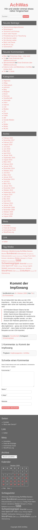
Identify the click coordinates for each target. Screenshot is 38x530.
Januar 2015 (8, 166)
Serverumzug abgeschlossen (14, 27)
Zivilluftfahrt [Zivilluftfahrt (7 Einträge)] (25, 271)
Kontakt (6, 422)
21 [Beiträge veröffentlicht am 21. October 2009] (11, 481)
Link (5, 107)
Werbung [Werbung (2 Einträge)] (19, 268)
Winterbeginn (8, 29)
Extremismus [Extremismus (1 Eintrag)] (20, 256)
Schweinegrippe (8, 338)
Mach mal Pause (9, 42)
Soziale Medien (9, 120)
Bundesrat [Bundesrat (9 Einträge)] (12, 253)
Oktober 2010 (8, 190)
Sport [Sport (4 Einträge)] (8, 266)
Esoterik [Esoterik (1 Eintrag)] (14, 256)
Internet (6, 105)
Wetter (6, 124)
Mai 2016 (7, 151)
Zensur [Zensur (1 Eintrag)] (17, 271)
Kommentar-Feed (10, 230)
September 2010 (9, 192)
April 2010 (7, 201)
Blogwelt (6, 91)
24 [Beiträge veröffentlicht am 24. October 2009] (22, 481)
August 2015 (8, 160)
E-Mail (4, 395)
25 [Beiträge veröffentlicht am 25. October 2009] (26, 481)
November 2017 (9, 140)
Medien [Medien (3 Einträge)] (17, 258)
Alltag (5, 83)
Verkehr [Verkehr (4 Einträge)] (5, 268)
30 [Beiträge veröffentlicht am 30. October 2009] (19, 484)
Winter (6, 126)
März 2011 (7, 183)
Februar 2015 (8, 164)
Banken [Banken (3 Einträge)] (30, 251)
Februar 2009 (8, 214)
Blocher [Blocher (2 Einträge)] (4, 253)
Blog (5, 89)
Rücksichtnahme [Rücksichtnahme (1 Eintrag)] (11, 261)
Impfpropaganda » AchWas (19, 353)
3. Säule (11, 71)
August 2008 (8, 216)
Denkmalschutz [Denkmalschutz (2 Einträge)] (21, 253)
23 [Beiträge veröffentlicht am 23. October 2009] (19, 481)
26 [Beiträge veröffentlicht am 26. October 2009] (3, 484)
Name (4, 389)
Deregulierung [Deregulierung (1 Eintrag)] (30, 253)
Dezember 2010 (9, 188)
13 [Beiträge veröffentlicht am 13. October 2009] (7, 478)
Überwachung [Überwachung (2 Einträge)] (6, 273)
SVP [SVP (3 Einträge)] (11, 266)
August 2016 (8, 144)
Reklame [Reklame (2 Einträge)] (4, 261)
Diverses (7, 96)
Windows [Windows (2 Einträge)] (28, 268)
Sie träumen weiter (10, 38)
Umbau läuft (8, 69)
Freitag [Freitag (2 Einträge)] (25, 256)
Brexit (6, 94)
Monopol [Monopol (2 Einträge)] (23, 258)
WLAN (6, 128)
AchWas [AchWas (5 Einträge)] (23, 251)
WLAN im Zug (8, 44)
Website (4, 401)
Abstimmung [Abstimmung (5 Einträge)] (14, 251)
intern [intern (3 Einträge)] (34, 256)
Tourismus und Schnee (11, 31)
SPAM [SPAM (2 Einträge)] (3, 266)
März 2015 (7, 162)
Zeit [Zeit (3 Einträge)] (14, 271)
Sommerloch (8, 47)
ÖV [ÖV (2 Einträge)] (35, 271)
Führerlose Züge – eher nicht (20, 56)
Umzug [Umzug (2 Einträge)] (25, 266)
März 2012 (7, 175)
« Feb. (4, 488)
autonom (7, 87)
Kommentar (6, 370)
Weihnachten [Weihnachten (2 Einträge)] (12, 268)
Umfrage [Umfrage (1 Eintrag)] (20, 266)
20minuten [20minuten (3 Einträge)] (5, 251)
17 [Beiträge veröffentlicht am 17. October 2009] (22, 478)
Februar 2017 (8, 142)
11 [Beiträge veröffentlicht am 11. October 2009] (26, 475)
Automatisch (8, 85)
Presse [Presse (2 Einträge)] (30, 258)
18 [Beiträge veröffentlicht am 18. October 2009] (26, 478)
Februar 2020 (8, 138)
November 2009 (9, 210)
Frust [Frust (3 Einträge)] (29, 256)
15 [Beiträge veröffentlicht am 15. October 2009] (15, 478)
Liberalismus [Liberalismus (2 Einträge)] (10, 258)
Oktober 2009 (8, 212)
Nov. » (9, 488)
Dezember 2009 (9, 207)
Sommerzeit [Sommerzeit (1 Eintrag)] (29, 263)
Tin (5, 58)
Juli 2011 (7, 181)
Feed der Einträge (10, 228)
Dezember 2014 (9, 168)
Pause (6, 113)
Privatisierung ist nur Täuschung (15, 36)
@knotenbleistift (9, 62)
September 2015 (9, 157)
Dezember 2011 (9, 179)
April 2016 (7, 153)
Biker (5, 56)
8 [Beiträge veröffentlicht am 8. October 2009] (14, 475)
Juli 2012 (7, 173)
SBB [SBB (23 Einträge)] (18, 260)
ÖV (5, 111)
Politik (6, 115)
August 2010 (8, 194)
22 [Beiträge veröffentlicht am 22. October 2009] (15, 481)
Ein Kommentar (8, 295)
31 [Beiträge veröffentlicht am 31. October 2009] (22, 484)
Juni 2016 (7, 149)
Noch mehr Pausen (10, 34)
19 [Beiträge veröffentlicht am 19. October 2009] (3, 481)
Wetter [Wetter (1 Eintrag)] (23, 268)
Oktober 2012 (8, 170)
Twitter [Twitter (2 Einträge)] (16, 266)
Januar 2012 (8, 177)
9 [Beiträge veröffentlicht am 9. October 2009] (18, 475)
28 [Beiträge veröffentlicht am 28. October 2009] (11, 484)
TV (4, 122)
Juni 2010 (7, 197)
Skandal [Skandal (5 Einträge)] (23, 263)
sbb (5, 118)
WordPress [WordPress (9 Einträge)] (7, 270)
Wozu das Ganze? (10, 424)
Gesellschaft (8, 98)
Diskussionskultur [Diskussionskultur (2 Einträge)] (7, 256)
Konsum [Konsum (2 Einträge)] (4, 258)
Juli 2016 (7, 147)
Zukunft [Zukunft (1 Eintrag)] (32, 271)
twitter (6, 241)
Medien (6, 109)
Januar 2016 (8, 155)
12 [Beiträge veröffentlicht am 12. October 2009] (3, 478)
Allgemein (7, 81)
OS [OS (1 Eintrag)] (27, 258)
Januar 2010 (8, 205)
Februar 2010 (8, 203)
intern (5, 102)
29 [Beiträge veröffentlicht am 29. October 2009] (15, 484)
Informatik (7, 100)
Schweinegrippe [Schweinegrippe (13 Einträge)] (10, 263)
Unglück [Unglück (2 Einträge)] (29, 266)
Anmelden (7, 225)
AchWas (19, 4)
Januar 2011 (8, 186)
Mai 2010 (7, 199)
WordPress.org (9, 232)
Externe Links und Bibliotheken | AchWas (18, 67)
